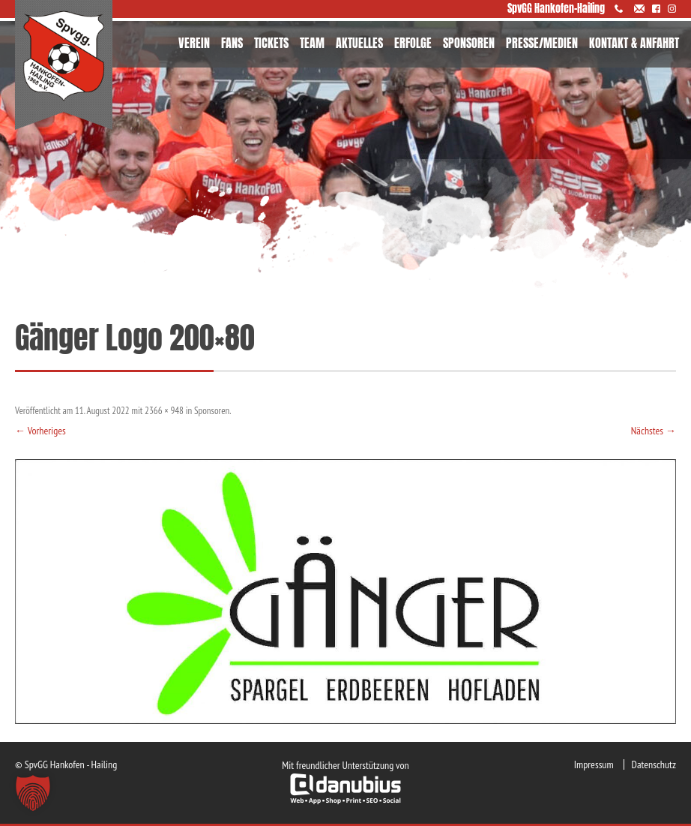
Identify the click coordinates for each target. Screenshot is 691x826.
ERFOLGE (413, 43)
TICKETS (271, 43)
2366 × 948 (164, 410)
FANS (232, 43)
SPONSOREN (469, 43)
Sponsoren (211, 410)
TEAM (312, 43)
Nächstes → (653, 430)
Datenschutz (654, 764)
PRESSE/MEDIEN (542, 43)
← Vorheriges (40, 430)
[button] (33, 793)
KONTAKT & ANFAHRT (634, 43)
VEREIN (194, 43)
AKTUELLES (359, 43)
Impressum (594, 764)
